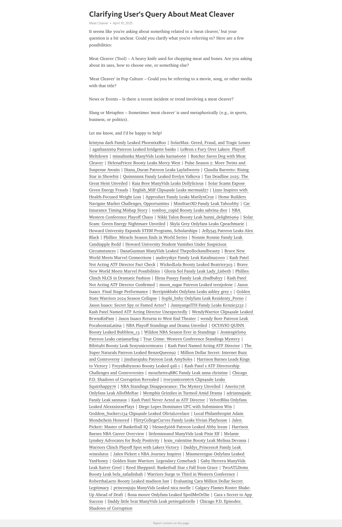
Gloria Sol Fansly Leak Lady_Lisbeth (197, 271)
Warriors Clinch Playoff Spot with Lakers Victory (134, 447)
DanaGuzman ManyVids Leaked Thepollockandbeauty (170, 251)
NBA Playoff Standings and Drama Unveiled (166, 325)
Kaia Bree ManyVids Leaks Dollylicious (168, 183)
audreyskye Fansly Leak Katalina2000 (190, 257)
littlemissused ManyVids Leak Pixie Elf (184, 433)
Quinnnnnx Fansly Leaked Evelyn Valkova (161, 176)
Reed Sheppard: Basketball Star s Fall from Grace (172, 467)
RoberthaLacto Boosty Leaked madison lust (129, 481)
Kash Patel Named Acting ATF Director (204, 345)
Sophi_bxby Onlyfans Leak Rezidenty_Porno (203, 298)
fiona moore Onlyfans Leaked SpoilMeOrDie (168, 494)
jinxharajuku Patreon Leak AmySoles (158, 359)
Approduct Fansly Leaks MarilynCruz (180, 196)
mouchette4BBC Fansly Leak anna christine (188, 372)
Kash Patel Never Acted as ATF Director (168, 400)
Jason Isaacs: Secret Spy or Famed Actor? (127, 305)
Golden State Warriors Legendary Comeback (154, 460)
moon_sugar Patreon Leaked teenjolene (196, 284)
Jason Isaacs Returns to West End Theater (157, 318)
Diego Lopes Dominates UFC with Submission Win (185, 406)
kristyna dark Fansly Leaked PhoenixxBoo (127, 142)
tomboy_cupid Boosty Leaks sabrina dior (189, 210)
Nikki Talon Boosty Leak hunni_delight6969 (198, 217)
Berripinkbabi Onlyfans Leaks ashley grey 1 (192, 291)
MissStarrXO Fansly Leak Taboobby (206, 203)
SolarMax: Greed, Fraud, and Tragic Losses (210, 142)
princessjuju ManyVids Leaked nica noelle (152, 487)
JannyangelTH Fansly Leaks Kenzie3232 (207, 305)
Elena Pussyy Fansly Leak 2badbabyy (189, 278)
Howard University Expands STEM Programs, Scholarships (143, 230)
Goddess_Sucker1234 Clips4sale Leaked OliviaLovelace (139, 413)
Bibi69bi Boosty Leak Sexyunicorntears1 (126, 345)
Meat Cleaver (98, 23)
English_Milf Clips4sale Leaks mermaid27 (170, 190)
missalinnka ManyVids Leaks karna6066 (149, 156)
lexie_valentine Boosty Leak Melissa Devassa (205, 440)
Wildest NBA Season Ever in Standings (180, 332)
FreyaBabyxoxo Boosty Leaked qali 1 (146, 365)
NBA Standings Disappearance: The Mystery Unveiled (170, 386)
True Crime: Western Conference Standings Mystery (191, 339)
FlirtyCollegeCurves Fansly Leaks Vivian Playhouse (180, 420)
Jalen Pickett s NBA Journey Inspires (147, 454)
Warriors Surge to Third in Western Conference (191, 474)
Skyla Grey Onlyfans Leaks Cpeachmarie (207, 223)
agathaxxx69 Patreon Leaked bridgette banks (134, 149)
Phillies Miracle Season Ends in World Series (145, 237)
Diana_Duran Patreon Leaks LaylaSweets (162, 169)
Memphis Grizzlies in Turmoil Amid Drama (182, 393)
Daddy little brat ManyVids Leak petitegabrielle (151, 501)
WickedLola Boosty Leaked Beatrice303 (196, 264)
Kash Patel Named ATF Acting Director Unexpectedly (138, 311)
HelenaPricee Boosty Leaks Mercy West (144, 162)
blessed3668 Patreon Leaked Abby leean (189, 426)
